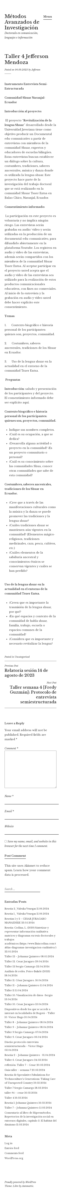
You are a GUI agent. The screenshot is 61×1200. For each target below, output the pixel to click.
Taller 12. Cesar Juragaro (19, 961)
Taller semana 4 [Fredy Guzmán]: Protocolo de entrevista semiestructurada (30, 692)
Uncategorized (22, 656)
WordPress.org (14, 1158)
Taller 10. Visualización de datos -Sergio (29, 995)
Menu (47, 16)
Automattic (27, 1186)
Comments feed (14, 1153)
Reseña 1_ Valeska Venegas (20, 913)
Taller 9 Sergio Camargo (19, 1032)
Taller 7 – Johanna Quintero (22, 1107)
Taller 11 (9, 990)
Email (9, 811)
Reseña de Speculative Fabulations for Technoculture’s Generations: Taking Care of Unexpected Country (30, 1078)
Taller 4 (9, 1097)
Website (9, 826)
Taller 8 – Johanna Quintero (22, 1022)
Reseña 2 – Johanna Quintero (23, 1055)
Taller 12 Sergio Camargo (20, 966)
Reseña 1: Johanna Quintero (21, 1102)
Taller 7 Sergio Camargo (19, 1087)
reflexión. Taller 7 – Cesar (20, 1065)
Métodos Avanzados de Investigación (22, 22)
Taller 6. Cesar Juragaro (19, 1059)
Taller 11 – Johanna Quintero (22, 985)
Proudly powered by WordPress (20, 1182)
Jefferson (35, 69)
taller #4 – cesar (14, 1092)
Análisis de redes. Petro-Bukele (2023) (27, 971)
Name (9, 796)
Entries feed (12, 1148)
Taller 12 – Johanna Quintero (22, 956)
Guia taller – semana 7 (18, 1070)
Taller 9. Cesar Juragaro (19, 1037)
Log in (8, 1143)
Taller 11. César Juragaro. (20, 980)
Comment (11, 748)
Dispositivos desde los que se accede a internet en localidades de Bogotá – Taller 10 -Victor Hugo (30, 1013)
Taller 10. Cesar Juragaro (20, 1004)
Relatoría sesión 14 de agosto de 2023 (30, 671)
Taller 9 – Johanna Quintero (22, 1027)
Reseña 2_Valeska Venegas (20, 908)
